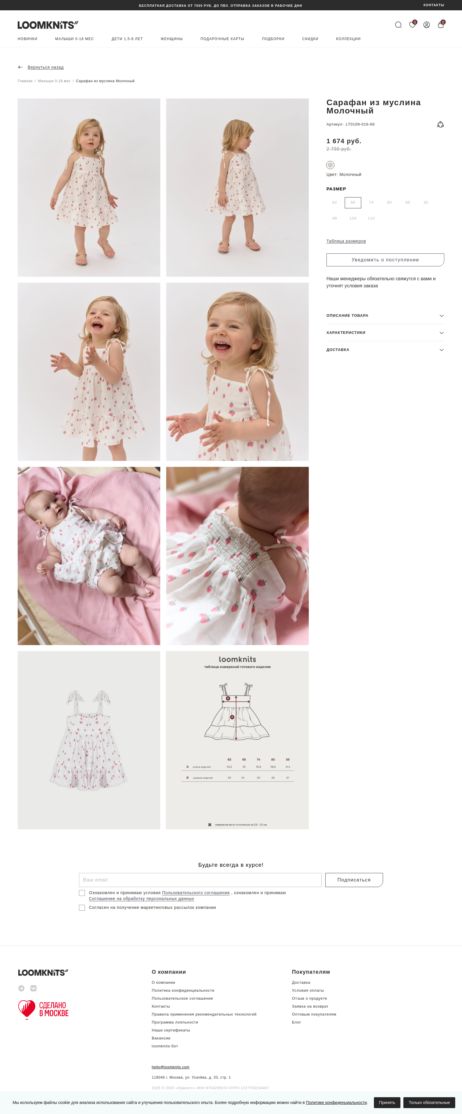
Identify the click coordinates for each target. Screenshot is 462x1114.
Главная (25, 81)
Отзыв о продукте (309, 998)
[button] (385, 786)
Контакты (161, 1006)
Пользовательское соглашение (182, 998)
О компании (163, 982)
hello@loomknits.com (170, 1067)
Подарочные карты (223, 39)
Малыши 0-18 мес (74, 39)
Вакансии (161, 1038)
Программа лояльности (175, 1022)
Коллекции (348, 39)
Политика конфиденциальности (183, 990)
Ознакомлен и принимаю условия (125, 892)
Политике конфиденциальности (336, 1102)
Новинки (27, 39)
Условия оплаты (308, 990)
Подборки (273, 39)
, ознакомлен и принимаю (258, 892)
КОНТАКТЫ (434, 5)
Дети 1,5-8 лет (127, 39)
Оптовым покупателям (314, 1014)
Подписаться (354, 879)
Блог (296, 1022)
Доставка (301, 982)
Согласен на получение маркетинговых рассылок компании (152, 907)
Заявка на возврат (310, 1006)
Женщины (172, 39)
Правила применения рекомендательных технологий (204, 1014)
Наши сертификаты (171, 1030)
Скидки (310, 39)
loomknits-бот (165, 1046)
